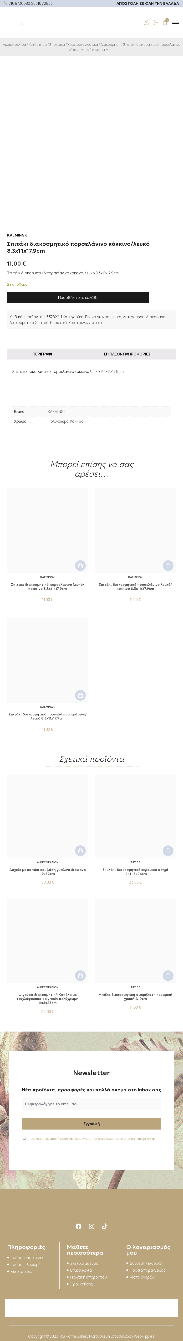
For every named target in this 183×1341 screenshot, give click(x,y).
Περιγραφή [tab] (43, 354)
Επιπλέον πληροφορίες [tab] (127, 354)
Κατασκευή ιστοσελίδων (112, 1336)
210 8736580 (19, 3)
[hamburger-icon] (175, 22)
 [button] (80, 566)
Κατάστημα (38, 44)
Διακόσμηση (111, 44)
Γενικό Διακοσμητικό (103, 316)
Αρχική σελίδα (14, 44)
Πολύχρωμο (58, 421)
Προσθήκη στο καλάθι (78, 297)
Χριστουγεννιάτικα (82, 44)
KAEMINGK (57, 411)
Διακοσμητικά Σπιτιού (29, 322)
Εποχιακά (57, 44)
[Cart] (165, 22)
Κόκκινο (77, 421)
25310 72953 (42, 3)
